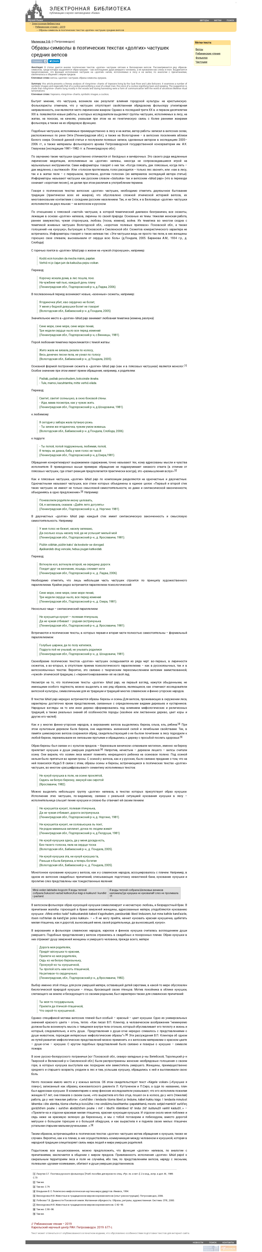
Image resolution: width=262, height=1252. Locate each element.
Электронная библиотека (90, 9)
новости (198, 1242)
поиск (230, 20)
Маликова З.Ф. (41, 41)
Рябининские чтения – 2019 (50, 26)
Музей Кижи (35, 20)
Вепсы (199, 49)
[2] (175, 470)
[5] (181, 737)
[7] (111, 896)
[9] (92, 1125)
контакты (228, 1242)
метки (217, 20)
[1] (185, 365)
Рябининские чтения (208, 53)
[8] (126, 1035)
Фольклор (202, 57)
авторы (204, 20)
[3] (82, 491)
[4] (179, 724)
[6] (101, 749)
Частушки (201, 61)
